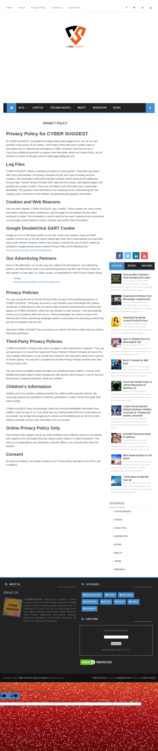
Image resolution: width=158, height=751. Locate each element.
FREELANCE (119, 569)
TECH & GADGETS (122, 511)
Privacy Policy (38, 7)
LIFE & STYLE (120, 528)
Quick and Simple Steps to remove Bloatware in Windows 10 (137, 385)
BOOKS (117, 107)
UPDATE (118, 519)
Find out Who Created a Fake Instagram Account (136, 276)
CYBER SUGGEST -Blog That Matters (33, 678)
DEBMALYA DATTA (123, 678)
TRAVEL (117, 561)
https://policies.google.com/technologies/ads (29, 250)
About (22, 7)
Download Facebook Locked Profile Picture (135, 319)
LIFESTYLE (38, 107)
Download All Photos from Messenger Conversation (137, 298)
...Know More (10, 624)
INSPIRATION (99, 107)
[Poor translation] (14, 696)
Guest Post (74, 7)
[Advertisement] (79, 74)
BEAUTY (82, 107)
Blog (21, 107)
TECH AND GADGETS (60, 107)
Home (9, 7)
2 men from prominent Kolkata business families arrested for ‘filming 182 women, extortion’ (137, 411)
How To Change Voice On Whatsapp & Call (136, 341)
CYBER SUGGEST (122, 650)
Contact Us (57, 7)
